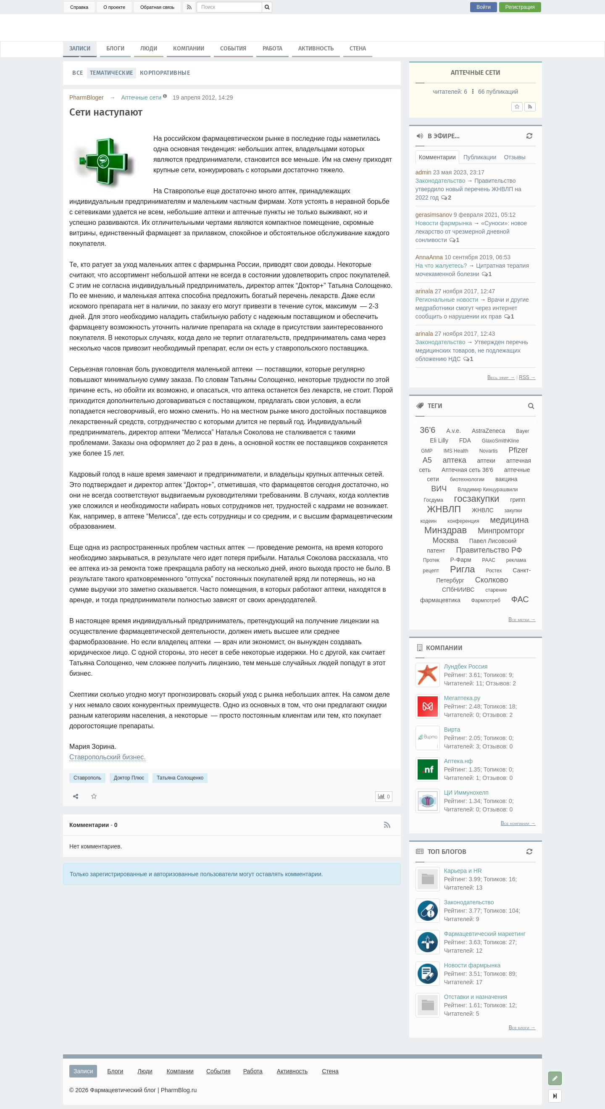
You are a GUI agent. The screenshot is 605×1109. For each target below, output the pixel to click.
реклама (516, 560)
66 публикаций (498, 91)
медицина (509, 519)
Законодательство (441, 180)
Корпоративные (165, 72)
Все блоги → (522, 1027)
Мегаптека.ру (462, 698)
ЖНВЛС (483, 510)
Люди (148, 48)
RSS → (527, 377)
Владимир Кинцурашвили (488, 490)
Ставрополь (87, 778)
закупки (513, 511)
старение (496, 590)
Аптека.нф (458, 761)
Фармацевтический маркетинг (485, 933)
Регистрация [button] (520, 7)
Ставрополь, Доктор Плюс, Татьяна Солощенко (302, 27)
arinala (424, 291)
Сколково (491, 580)
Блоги (115, 48)
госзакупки (477, 498)
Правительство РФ (489, 550)
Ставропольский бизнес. (107, 757)
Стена (358, 48)
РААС (488, 560)
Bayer (522, 431)
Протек (431, 560)
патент (436, 550)
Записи (79, 50)
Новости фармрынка (444, 223)
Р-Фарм (460, 559)
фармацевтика (440, 600)
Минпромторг (501, 531)
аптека (454, 460)
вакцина (506, 479)
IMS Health (455, 451)
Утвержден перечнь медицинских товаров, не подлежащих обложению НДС (472, 350)
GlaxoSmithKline (500, 441)
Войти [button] (483, 7)
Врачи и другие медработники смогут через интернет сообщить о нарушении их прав (472, 308)
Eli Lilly (439, 440)
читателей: (451, 91)
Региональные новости (447, 299)
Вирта (452, 729)
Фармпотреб (485, 600)
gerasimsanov (434, 214)
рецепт (431, 571)
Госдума (433, 500)
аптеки (486, 460)
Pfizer (518, 450)
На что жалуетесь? (441, 265)
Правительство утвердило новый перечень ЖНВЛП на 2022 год (468, 189)
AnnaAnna (429, 257)
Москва (445, 540)
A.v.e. (453, 430)
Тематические (111, 72)
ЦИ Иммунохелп (466, 792)
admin (423, 172)
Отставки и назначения (475, 996)
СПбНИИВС (458, 589)
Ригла (462, 569)
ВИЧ (439, 489)
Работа (272, 48)
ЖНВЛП (444, 509)
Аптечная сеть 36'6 (467, 469)
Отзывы (514, 157)
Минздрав (445, 530)
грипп (517, 499)
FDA (465, 440)
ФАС (520, 599)
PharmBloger (86, 97)
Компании (188, 48)
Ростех (494, 571)
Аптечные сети (141, 97)
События (233, 48)
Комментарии (437, 157)
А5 (427, 460)
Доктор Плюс (129, 778)
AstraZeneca (488, 430)
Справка (79, 7)
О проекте (114, 7)
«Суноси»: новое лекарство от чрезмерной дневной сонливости (471, 231)
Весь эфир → (501, 377)
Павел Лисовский (493, 540)
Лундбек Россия (466, 666)
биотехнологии (467, 479)
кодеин (428, 521)
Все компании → (518, 823)
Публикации (479, 157)
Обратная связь (157, 7)
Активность (316, 48)
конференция (463, 521)
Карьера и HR (463, 870)
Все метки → (522, 619)
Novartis (488, 451)
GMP (426, 451)
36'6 (427, 430)
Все (77, 72)
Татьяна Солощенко (180, 778)
